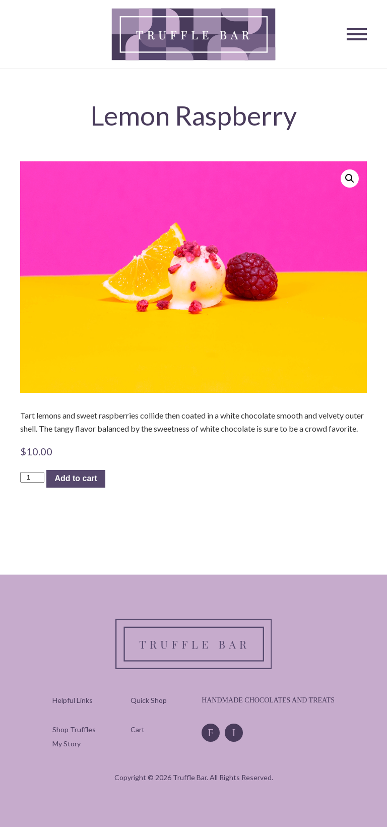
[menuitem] (74, 729)
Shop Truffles (74, 729)
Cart (138, 729)
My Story (66, 743)
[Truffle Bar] (194, 35)
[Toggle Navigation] (357, 34)
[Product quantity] (32, 477)
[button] (350, 178)
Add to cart (75, 478)
